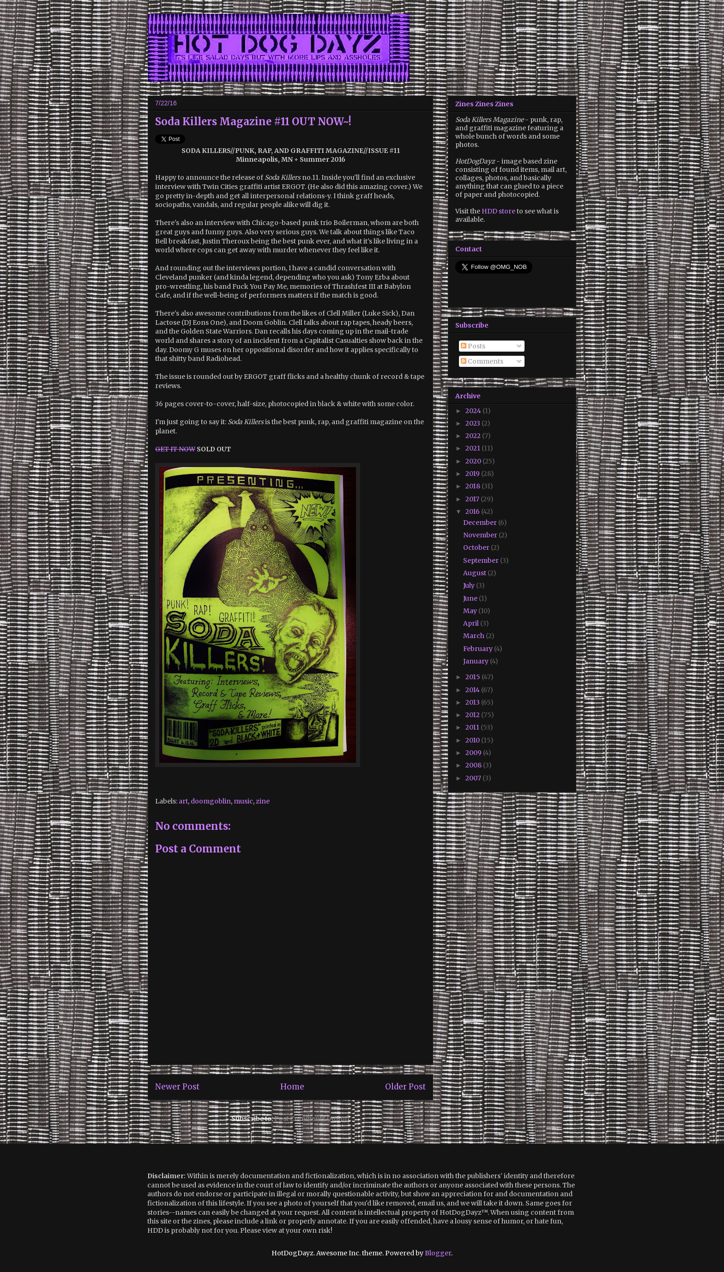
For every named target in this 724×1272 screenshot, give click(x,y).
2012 (473, 715)
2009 (474, 753)
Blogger (438, 1253)
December (480, 522)
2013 (473, 702)
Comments (482, 361)
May (470, 611)
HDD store (498, 211)
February (478, 649)
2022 (473, 436)
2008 (474, 765)
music (243, 801)
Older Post (405, 1087)
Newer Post (177, 1087)
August (475, 573)
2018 (473, 486)
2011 (473, 727)
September (481, 560)
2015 (473, 677)
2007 (474, 778)
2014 (473, 690)
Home (292, 1087)
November (481, 535)
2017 (473, 499)
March (474, 636)
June (471, 598)
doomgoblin (211, 801)
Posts (473, 346)
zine (263, 801)
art (183, 801)
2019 (473, 473)
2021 (473, 448)
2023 (473, 423)
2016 (473, 511)
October (477, 547)
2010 (473, 740)
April (471, 623)
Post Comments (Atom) (312, 1118)
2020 (474, 461)
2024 (474, 411)
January (476, 661)
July (469, 585)
